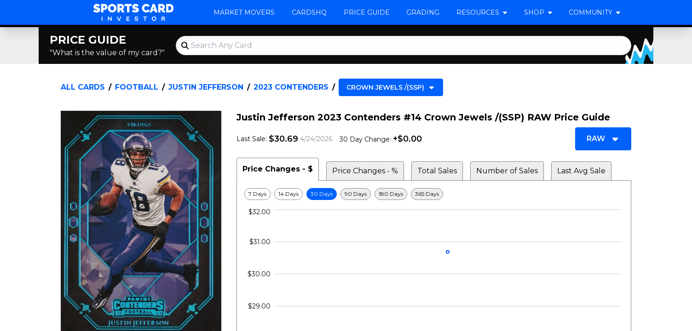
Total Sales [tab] (437, 170)
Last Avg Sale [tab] (581, 170)
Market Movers (244, 12)
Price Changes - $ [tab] (277, 169)
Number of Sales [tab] (507, 170)
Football (136, 87)
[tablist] (433, 169)
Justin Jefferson (205, 87)
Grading (422, 12)
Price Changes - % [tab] (365, 170)
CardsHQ (309, 12)
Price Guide (367, 12)
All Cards (83, 87)
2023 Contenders (291, 87)
